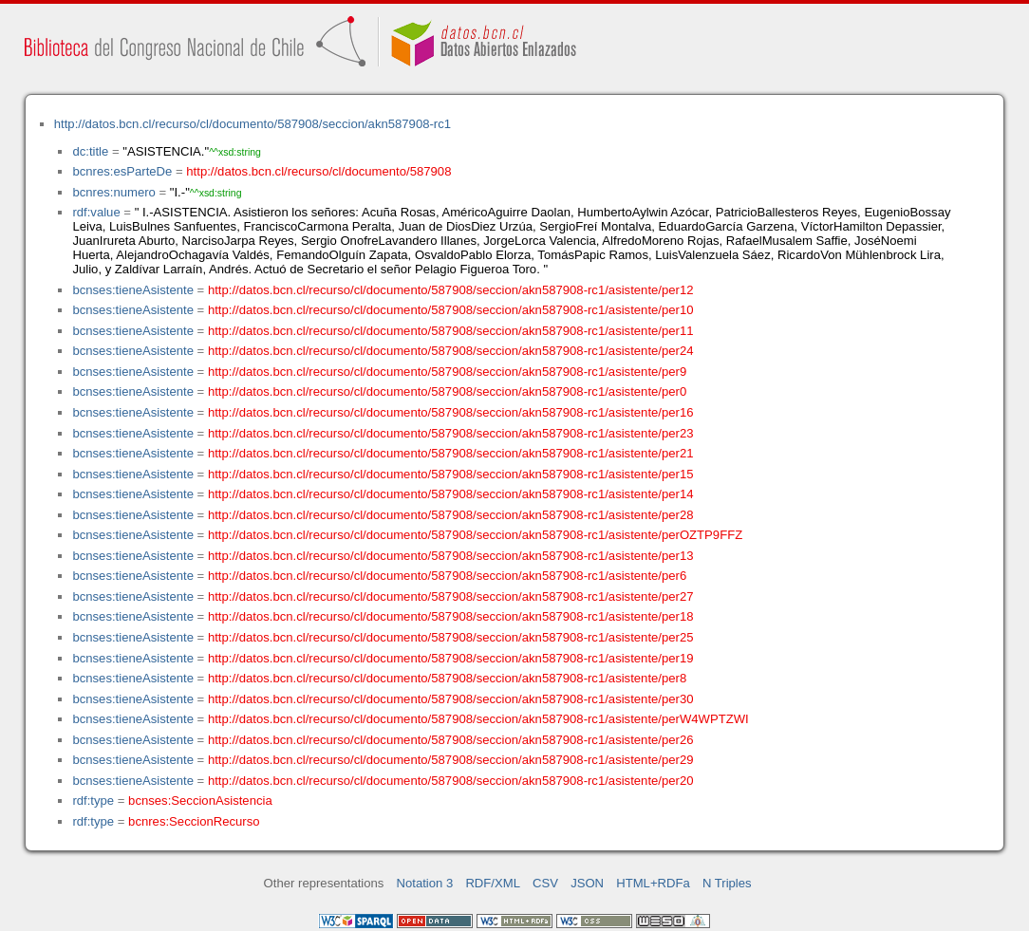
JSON (587, 883)
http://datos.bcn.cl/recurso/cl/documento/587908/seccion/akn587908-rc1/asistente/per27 (451, 596)
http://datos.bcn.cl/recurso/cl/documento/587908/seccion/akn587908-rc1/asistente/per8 (447, 678)
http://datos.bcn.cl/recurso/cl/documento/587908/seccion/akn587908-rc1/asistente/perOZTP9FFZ (475, 535)
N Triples (727, 883)
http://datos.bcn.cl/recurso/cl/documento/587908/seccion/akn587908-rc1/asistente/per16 (451, 412)
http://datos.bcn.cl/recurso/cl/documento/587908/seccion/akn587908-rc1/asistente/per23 (451, 433)
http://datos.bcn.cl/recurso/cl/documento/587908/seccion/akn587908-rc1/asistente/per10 (451, 310)
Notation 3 (425, 883)
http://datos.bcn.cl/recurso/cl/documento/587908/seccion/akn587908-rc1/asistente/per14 (451, 494)
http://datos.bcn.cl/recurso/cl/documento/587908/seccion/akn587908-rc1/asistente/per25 (451, 637)
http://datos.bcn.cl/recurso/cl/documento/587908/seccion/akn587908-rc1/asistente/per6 (447, 575)
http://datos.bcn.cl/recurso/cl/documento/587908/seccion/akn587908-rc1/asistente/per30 (451, 699)
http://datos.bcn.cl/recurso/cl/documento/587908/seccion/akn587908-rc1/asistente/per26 (451, 740)
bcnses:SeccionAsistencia (200, 800)
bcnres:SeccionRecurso (193, 821)
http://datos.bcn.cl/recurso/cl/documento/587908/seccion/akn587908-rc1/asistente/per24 (451, 351)
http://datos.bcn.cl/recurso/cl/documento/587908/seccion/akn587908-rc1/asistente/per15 (451, 474)
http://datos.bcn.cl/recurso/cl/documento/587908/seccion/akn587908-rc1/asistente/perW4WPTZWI (478, 719)
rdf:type (93, 800)
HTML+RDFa (653, 883)
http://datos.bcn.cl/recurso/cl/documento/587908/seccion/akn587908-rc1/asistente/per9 (447, 371)
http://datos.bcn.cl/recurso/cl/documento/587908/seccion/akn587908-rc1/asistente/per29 (451, 760)
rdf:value (96, 212)
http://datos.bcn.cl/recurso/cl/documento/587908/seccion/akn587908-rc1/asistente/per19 (451, 658)
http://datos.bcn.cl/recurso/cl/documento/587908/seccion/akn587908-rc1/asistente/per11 (451, 331)
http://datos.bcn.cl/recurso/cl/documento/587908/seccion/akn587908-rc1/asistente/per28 (451, 515)
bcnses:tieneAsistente (133, 290)
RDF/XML (492, 883)
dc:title (90, 151)
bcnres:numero (113, 192)
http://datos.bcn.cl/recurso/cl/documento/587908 (318, 171)
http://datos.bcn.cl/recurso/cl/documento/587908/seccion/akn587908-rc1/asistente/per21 (451, 453)
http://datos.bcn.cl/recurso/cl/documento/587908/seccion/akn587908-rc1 (252, 124)
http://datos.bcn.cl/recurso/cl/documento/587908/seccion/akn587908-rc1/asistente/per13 (451, 556)
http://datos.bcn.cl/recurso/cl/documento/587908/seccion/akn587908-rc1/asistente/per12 (451, 290)
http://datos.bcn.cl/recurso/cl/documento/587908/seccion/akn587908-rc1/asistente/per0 (447, 391)
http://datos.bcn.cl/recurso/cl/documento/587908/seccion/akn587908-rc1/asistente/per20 (451, 780)
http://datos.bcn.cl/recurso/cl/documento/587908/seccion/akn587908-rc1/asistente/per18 (451, 616)
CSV (545, 883)
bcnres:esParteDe (122, 171)
